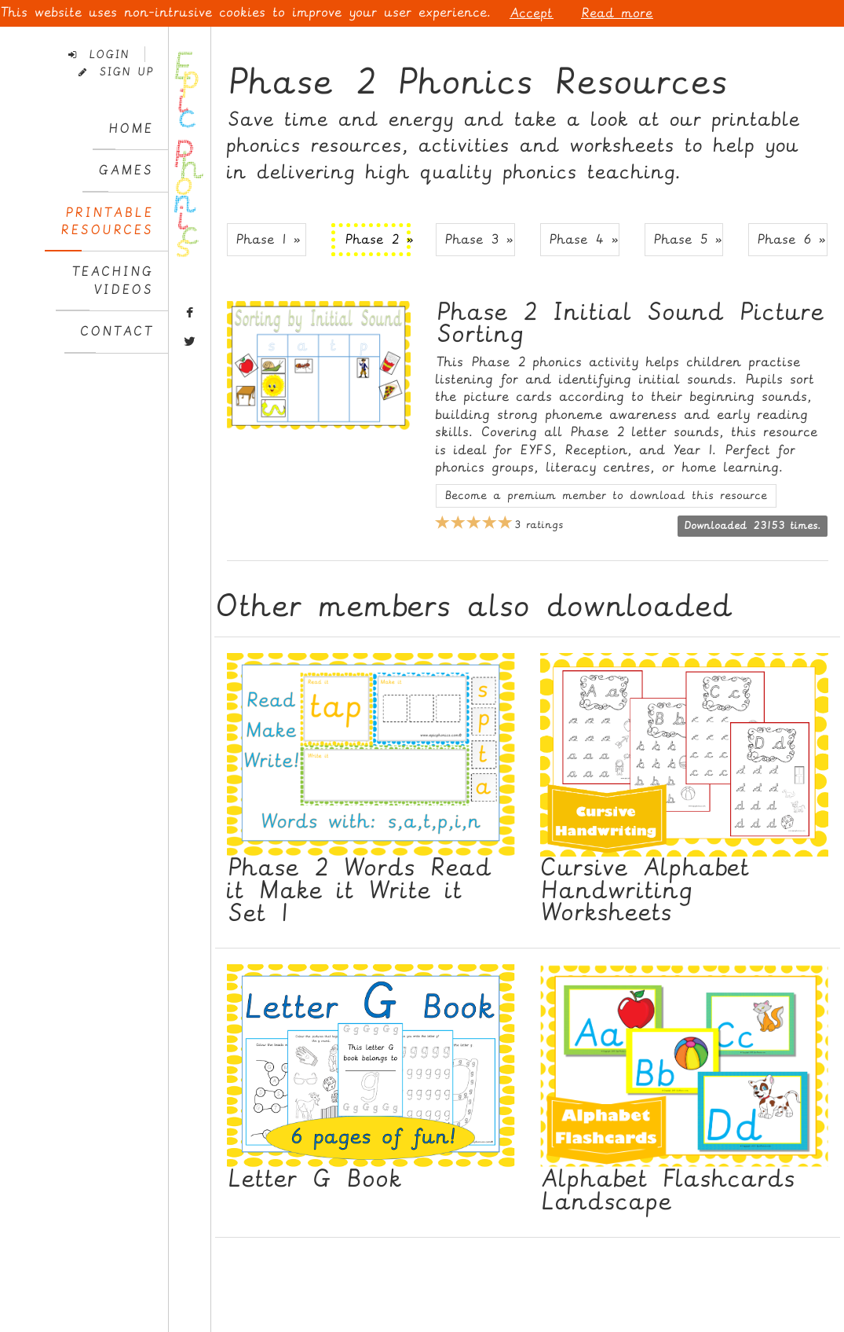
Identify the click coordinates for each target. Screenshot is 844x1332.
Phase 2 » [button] (378, 239)
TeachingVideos (112, 280)
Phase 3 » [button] (478, 239)
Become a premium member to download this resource (606, 495)
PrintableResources (106, 221)
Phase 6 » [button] (791, 239)
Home (130, 128)
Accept (532, 13)
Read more (617, 13)
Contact (116, 331)
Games (125, 170)
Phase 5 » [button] (687, 239)
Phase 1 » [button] (268, 239)
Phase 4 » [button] (584, 239)
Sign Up (116, 71)
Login (99, 54)
